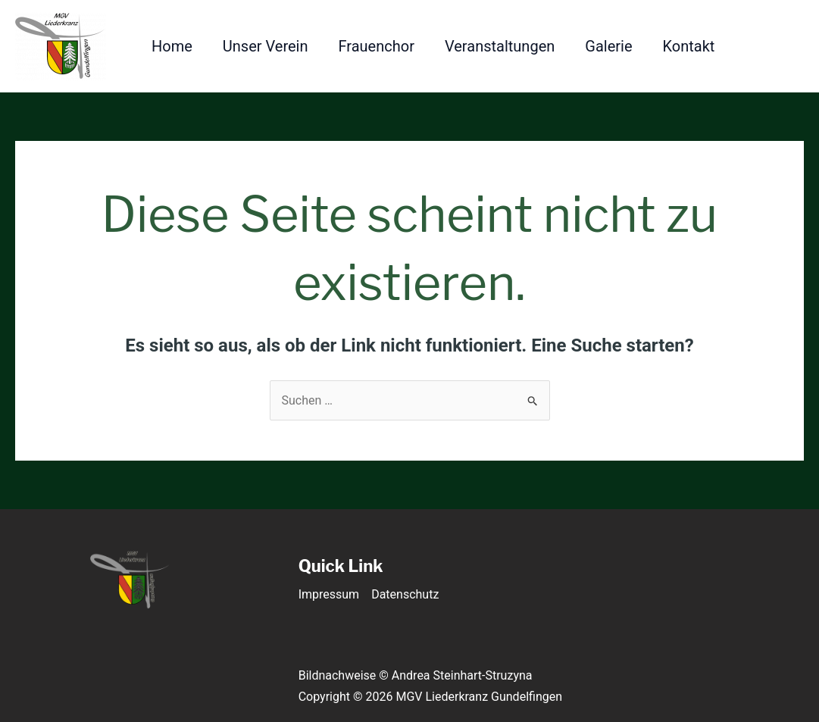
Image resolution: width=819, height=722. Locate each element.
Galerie (608, 46)
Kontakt (689, 46)
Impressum (329, 594)
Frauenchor (376, 46)
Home (172, 46)
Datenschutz (405, 594)
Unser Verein (265, 46)
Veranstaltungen (500, 46)
